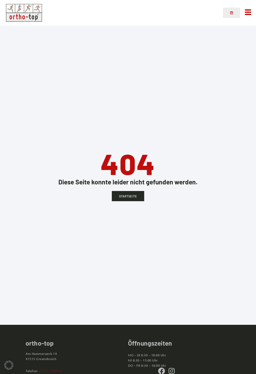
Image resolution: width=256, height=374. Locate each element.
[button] (9, 365)
